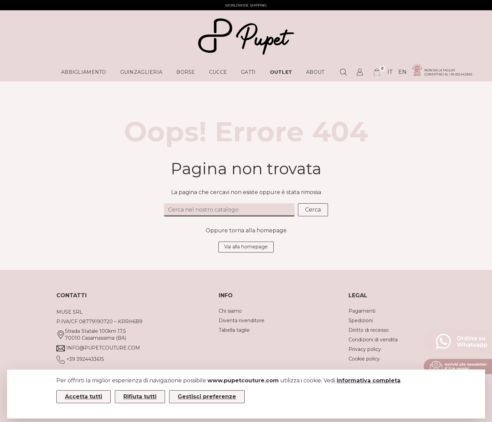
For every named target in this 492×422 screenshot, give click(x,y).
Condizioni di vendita (373, 340)
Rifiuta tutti (139, 396)
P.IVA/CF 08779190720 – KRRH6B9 (99, 321)
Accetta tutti (83, 396)
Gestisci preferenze (207, 396)
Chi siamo (230, 311)
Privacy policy (364, 349)
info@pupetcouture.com (103, 348)
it (390, 72)
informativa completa (368, 380)
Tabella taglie (234, 330)
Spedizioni (360, 320)
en (402, 72)
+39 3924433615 (85, 359)
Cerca (313, 209)
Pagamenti (361, 311)
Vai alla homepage (246, 247)
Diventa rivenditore (241, 320)
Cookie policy (364, 359)
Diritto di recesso (368, 330)
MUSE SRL (69, 312)
